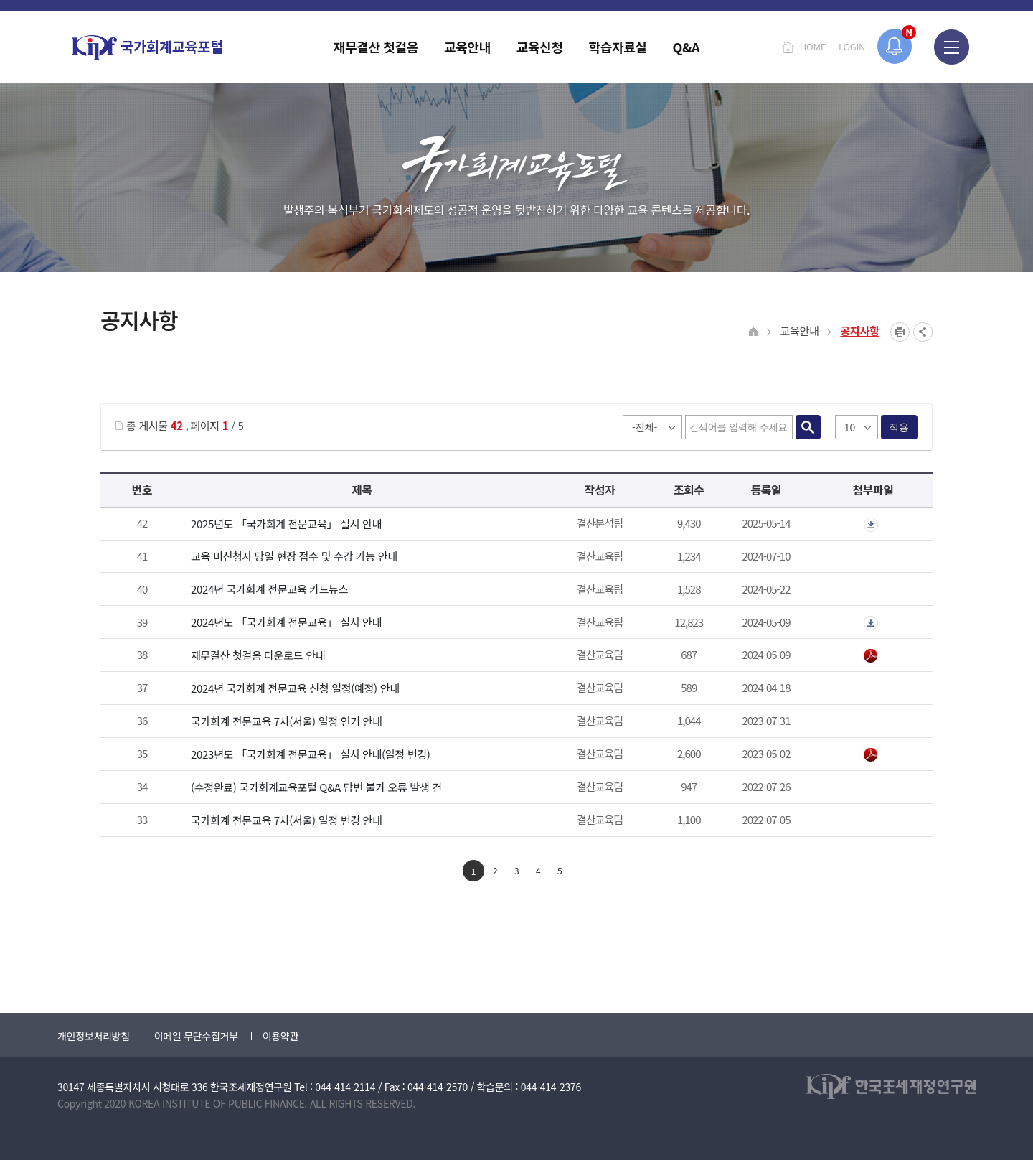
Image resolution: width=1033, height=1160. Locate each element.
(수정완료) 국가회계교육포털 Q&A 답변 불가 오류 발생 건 (316, 787)
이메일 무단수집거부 (196, 1036)
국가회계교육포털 (147, 47)
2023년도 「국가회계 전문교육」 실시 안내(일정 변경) (310, 754)
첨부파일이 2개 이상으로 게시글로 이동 (871, 525)
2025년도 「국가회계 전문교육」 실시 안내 (286, 523)
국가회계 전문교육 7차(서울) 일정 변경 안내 (286, 820)
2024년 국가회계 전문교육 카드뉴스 (269, 589)
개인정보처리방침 (93, 1036)
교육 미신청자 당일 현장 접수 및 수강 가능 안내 (294, 555)
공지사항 (859, 330)
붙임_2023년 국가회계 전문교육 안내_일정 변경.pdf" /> (871, 755)
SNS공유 (923, 332)
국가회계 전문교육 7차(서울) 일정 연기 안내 (286, 721)
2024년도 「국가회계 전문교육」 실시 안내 (286, 622)
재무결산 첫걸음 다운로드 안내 (258, 655)
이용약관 (280, 1036)
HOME (813, 46)
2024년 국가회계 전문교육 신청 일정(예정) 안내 (295, 688)
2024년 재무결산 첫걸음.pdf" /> (871, 656)
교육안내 (799, 330)
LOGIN (852, 46)
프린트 (900, 332)
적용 (899, 427)
